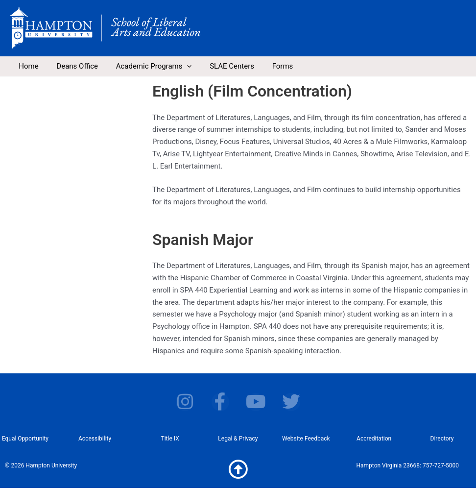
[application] (179, 66)
